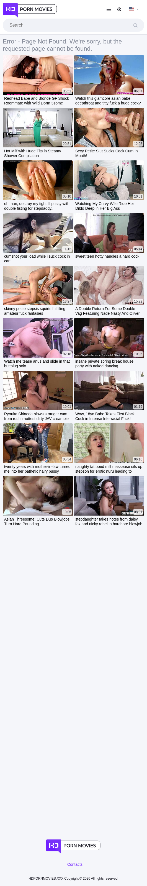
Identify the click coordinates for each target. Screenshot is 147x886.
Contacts (74, 864)
